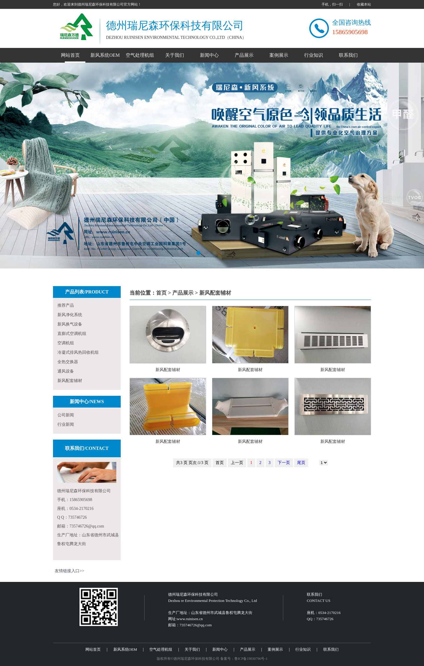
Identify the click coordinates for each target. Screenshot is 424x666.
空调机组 (65, 343)
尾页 (301, 462)
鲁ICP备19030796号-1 (251, 659)
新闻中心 (209, 55)
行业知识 (313, 55)
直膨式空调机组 (71, 333)
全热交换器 (67, 362)
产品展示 (244, 55)
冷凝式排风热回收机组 (78, 352)
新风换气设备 (69, 324)
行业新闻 (65, 424)
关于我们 (174, 55)
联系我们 (348, 55)
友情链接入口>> (69, 571)
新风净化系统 (69, 315)
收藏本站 (364, 4)
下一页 (284, 462)
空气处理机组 (140, 55)
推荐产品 (65, 305)
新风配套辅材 (69, 380)
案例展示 (278, 55)
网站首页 (70, 55)
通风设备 (65, 371)
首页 (161, 293)
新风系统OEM (105, 55)
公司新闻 (65, 415)
